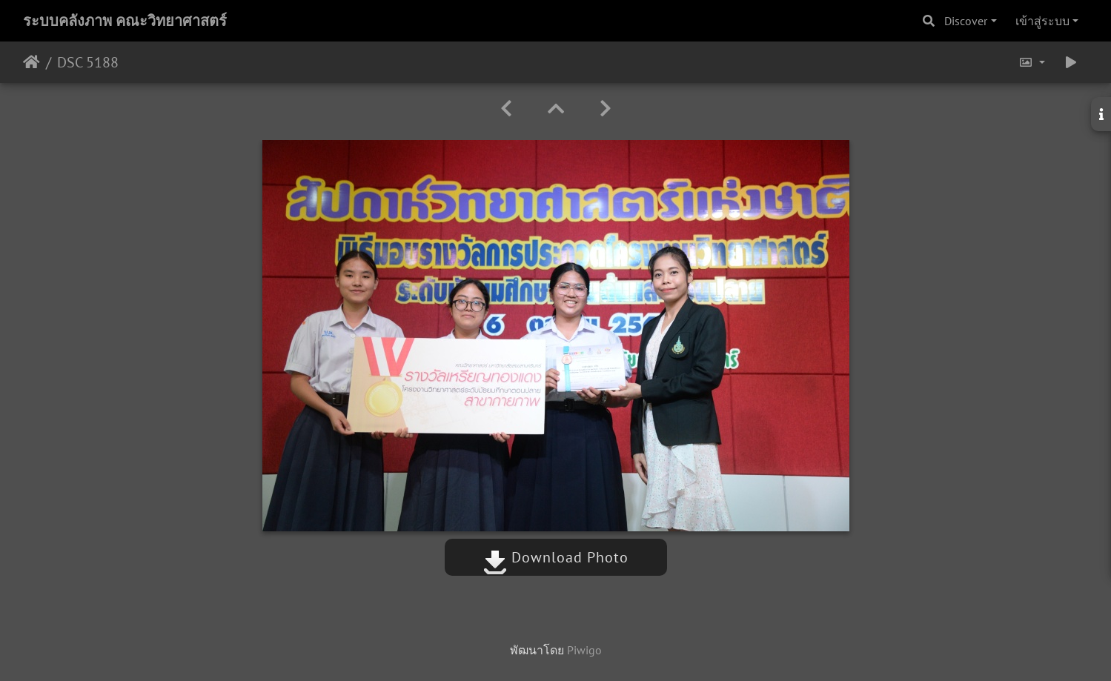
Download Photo (556, 557)
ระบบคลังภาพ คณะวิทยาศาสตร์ (125, 20)
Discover (965, 20)
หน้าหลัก (31, 62)
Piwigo (584, 649)
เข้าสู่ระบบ (1042, 20)
